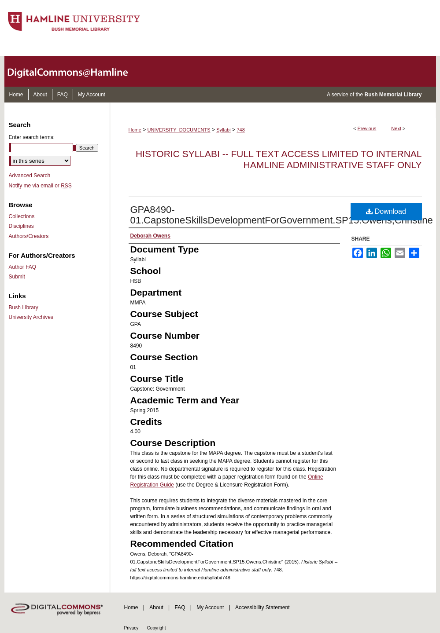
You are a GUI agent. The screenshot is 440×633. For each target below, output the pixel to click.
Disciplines (21, 226)
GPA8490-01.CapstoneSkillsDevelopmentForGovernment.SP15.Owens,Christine (281, 215)
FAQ (179, 607)
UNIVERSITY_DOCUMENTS (179, 129)
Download (386, 211)
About (156, 607)
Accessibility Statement (262, 607)
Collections (22, 216)
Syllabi (223, 129)
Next (396, 128)
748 (240, 129)
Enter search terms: (32, 137)
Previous (367, 128)
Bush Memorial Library (393, 94)
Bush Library (23, 307)
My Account (210, 607)
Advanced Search (30, 175)
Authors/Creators (29, 236)
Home (135, 129)
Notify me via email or (40, 186)
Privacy (131, 628)
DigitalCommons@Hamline (74, 71)
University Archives (31, 317)
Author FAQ (23, 267)
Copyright (156, 628)
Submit (17, 277)
